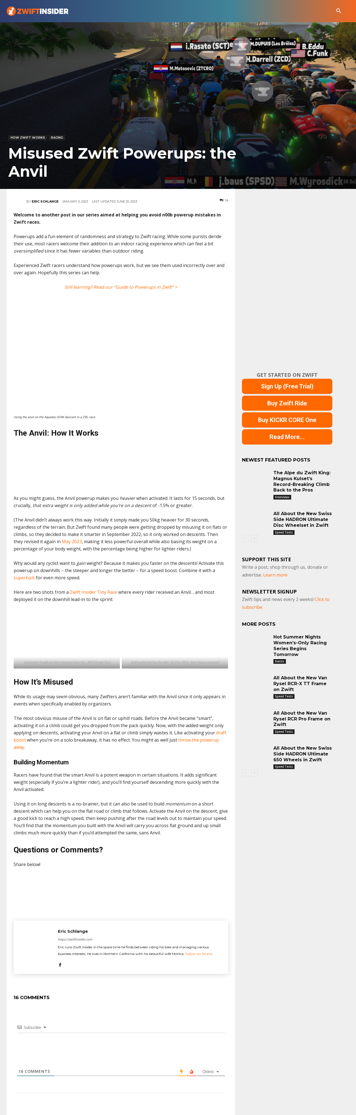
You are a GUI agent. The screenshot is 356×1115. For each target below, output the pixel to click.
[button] (338, 11)
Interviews (282, 497)
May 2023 (72, 541)
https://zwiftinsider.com (75, 939)
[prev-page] (245, 538)
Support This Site (266, 559)
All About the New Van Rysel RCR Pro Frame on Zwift (301, 719)
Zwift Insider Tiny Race (93, 592)
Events (279, 661)
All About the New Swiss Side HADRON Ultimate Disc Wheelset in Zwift (302, 519)
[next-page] (254, 538)
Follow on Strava (198, 954)
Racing (57, 137)
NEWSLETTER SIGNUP (269, 591)
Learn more (275, 575)
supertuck (24, 578)
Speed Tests (284, 533)
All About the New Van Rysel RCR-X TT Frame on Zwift (300, 683)
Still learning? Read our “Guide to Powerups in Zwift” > (121, 287)
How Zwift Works (27, 137)
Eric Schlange (45, 201)
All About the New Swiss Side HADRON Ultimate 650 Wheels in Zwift (302, 754)
